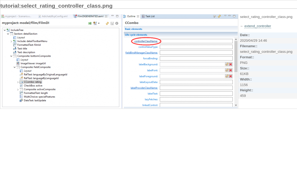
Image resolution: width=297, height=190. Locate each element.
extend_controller (257, 26)
